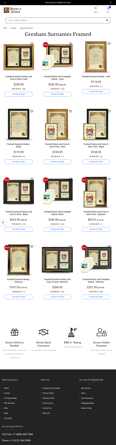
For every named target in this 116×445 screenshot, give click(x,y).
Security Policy (48, 398)
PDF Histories (9, 403)
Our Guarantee (87, 398)
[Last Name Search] (58, 20)
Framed (13, 28)
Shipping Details (87, 403)
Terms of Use (48, 403)
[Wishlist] (31, 43)
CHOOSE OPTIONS (18, 94)
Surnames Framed (26, 28)
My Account (86, 388)
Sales (6, 413)
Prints (5, 28)
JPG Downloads (10, 398)
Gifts (6, 408)
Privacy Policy (48, 393)
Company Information (51, 388)
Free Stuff (8, 418)
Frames (7, 393)
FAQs (83, 393)
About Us (46, 413)
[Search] (107, 20)
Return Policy (86, 408)
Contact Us (47, 408)
